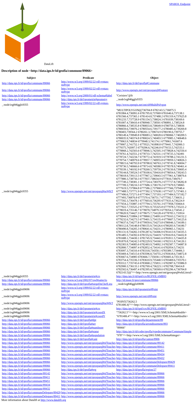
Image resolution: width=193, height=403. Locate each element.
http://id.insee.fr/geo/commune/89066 (137, 280)
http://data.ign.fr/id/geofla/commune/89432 (140, 358)
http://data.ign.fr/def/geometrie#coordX (83, 312)
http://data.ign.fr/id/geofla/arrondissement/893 (142, 323)
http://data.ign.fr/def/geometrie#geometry (84, 99)
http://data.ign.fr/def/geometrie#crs (80, 276)
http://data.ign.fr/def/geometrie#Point (137, 289)
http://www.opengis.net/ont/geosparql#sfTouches (88, 342)
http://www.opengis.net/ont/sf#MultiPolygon (141, 104)
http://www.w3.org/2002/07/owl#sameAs (84, 280)
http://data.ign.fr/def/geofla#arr (78, 323)
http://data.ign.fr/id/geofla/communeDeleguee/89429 (145, 361)
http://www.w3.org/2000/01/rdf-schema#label (86, 95)
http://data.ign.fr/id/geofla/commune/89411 (140, 346)
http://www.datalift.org (53, 399)
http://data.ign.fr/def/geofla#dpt (78, 320)
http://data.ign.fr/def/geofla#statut (80, 331)
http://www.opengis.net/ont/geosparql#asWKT (87, 191)
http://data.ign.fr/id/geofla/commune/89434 (140, 354)
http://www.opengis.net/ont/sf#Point (136, 296)
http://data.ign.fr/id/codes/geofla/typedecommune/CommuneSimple (153, 331)
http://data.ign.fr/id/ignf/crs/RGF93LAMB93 (141, 276)
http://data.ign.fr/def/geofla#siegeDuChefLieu (86, 283)
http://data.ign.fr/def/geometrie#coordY (83, 316)
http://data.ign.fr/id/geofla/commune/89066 (26, 83)
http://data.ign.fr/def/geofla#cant (79, 339)
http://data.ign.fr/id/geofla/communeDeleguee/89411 (145, 365)
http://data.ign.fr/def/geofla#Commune (137, 83)
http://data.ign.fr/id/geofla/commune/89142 (140, 342)
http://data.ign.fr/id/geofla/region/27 (136, 369)
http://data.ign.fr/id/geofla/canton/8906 (138, 339)
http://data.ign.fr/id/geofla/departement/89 (139, 320)
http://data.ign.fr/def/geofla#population (83, 335)
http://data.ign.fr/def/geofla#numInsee (82, 327)
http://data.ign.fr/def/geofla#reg (78, 369)
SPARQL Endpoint (179, 4)
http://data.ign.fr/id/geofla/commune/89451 (140, 350)
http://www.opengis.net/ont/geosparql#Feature (142, 90)
